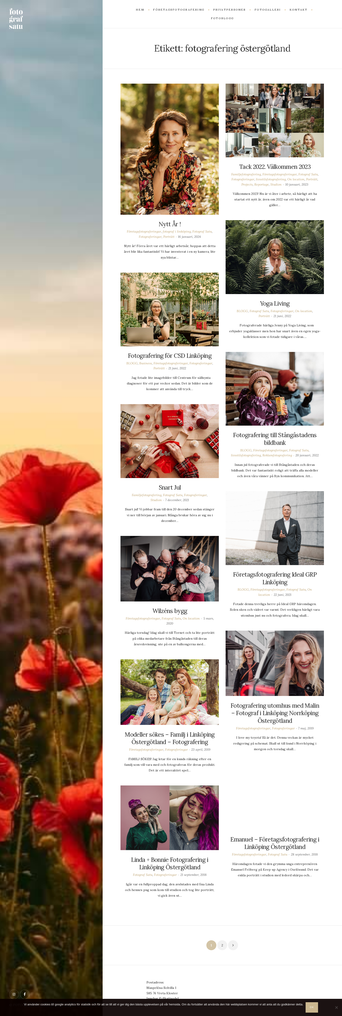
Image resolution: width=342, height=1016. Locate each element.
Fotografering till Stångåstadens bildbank (274, 438)
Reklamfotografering (277, 455)
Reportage (261, 184)
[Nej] (336, 1007)
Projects (247, 184)
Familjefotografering (246, 174)
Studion (276, 184)
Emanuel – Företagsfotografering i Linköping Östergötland (274, 843)
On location (295, 179)
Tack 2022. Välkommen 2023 (275, 166)
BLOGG (242, 311)
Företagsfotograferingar (144, 231)
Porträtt (169, 237)
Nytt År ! (170, 224)
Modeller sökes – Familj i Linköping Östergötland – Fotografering (170, 738)
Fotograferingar (150, 237)
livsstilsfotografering (271, 179)
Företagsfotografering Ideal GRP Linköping (275, 578)
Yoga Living (275, 303)
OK (312, 1007)
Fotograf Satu (202, 231)
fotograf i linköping (177, 231)
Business (145, 363)
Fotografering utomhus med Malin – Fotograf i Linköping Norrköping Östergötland (275, 713)
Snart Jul (170, 487)
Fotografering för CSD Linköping (170, 355)
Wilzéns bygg (169, 611)
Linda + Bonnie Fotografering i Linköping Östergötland (169, 863)
